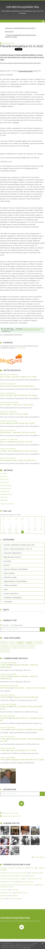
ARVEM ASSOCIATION (25, 882)
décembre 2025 (5, 485)
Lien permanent (7, 329)
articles (22, 647)
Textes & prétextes (15, 898)
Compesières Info (36, 873)
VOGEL (3, 729)
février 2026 (4, 479)
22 (22, 529)
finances (7, 565)
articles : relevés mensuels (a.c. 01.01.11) (18, 549)
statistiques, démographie (13, 597)
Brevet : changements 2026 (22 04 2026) (16, 442)
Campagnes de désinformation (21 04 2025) (27, 760)
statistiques (5, 647)
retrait (12, 643)
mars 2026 (3, 476)
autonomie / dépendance (13, 553)
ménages (17, 330)
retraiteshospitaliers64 (22, 7)
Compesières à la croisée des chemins (14, 873)
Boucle (2, 898)
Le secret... (4, 890)
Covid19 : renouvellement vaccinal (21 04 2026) (19, 451)
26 (3, 532)
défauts (4, 643)
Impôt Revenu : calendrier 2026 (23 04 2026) (17, 432)
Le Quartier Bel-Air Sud (33, 879)
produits (38, 643)
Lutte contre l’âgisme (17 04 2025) (23, 750)
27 (10, 532)
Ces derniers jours (6, 893)
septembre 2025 (6, 494)
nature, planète (9, 573)
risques (20, 643)
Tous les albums (39, 857)
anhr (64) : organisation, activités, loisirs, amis (19, 545)
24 (35, 529)
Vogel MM (4, 718)
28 (16, 532)
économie (7, 561)
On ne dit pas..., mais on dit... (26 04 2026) (16, 405)
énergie (23, 330)
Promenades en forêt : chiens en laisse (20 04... (18, 460)
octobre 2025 (5, 491)
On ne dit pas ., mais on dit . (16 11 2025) (29, 688)
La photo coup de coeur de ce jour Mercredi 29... (17, 885)
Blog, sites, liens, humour (12, 557)
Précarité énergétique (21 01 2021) (21, 46)
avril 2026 (3, 473)
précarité (37, 330)
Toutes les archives (7, 504)
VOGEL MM (4, 665)
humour (29, 643)
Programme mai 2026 (7, 882)
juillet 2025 (4, 500)
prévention (5, 651)
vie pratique (8, 601)
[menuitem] (21, 28)
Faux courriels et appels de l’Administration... (17, 386)
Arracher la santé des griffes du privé (13, 876)
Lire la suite (21, 348)
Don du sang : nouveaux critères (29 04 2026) (18, 377)
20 (10, 529)
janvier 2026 (4, 482)
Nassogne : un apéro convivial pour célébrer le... (17, 868)
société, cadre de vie (11, 593)
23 (29, 529)
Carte (6, 610)
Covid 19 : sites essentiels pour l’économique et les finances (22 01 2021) (20, 36)
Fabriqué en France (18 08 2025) (25, 697)
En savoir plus (26, 947)
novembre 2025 (5, 488)
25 (41, 529)
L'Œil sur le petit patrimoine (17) (11, 879)
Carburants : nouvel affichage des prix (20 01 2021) (20, 28)
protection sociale (10, 577)
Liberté (31, 876)
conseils (31, 647)
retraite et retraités (10, 585)
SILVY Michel (5, 688)
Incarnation (15, 890)
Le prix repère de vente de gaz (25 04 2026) (17, 423)
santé (6, 589)
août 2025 (3, 497)
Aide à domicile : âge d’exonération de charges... (19, 395)
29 (22, 532)
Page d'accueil (9, 31)
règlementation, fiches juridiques (15, 581)
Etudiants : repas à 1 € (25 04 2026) (14, 414)
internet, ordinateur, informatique (16, 569)
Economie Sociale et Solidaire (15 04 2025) (26, 729)
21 (16, 529)
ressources (29, 330)
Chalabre (14, 895)
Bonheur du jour (22, 893)
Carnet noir (4, 895)
